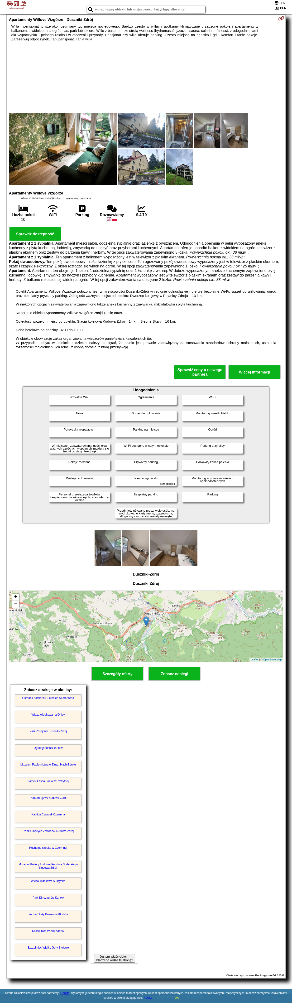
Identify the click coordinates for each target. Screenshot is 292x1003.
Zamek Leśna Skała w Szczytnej (48, 781)
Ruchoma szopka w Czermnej (48, 847)
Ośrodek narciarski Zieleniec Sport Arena (48, 698)
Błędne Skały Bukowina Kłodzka (48, 914)
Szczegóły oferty (117, 674)
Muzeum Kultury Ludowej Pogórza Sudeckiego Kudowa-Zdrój (48, 866)
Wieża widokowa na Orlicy (48, 714)
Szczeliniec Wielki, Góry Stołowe (48, 947)
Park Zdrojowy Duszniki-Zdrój (48, 731)
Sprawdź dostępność (35, 234)
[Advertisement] (146, 77)
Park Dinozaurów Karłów (48, 897)
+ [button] (15, 597)
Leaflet (254, 659)
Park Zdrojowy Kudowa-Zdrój (48, 797)
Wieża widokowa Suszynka (48, 881)
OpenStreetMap (272, 659)
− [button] (15, 604)
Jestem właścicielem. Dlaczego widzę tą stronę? (114, 958)
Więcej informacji (254, 372)
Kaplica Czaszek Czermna (48, 814)
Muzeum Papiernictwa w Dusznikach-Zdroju (48, 764)
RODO (148, 997)
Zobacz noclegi (174, 674)
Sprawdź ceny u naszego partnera (199, 372)
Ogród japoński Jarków (48, 748)
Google (65, 993)
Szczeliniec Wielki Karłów (48, 931)
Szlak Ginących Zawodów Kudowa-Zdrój (48, 831)
